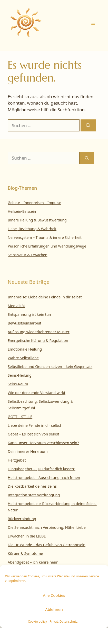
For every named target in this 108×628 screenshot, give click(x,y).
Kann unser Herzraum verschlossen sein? (43, 442)
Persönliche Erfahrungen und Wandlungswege (47, 246)
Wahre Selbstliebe (23, 357)
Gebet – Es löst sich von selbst (33, 434)
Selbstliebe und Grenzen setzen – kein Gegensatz (50, 366)
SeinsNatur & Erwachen (27, 254)
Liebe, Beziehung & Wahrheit (32, 228)
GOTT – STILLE (20, 416)
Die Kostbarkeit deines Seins (32, 486)
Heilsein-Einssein (22, 211)
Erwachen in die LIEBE (27, 536)
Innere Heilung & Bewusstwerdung (37, 220)
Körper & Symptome (25, 553)
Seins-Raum (18, 384)
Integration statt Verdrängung (34, 494)
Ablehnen (54, 609)
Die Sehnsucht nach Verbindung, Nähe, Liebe (47, 527)
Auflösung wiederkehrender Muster (39, 331)
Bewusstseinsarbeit (24, 323)
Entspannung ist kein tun (29, 314)
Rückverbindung (22, 518)
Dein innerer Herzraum (28, 451)
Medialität (16, 305)
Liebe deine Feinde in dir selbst (34, 425)
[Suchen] (88, 125)
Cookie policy (37, 621)
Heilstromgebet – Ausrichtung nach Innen (44, 477)
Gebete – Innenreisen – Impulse (34, 202)
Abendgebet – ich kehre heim (33, 562)
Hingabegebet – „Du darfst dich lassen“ (41, 468)
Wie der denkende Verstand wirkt (36, 392)
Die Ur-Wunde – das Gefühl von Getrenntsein (46, 544)
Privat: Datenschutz (63, 621)
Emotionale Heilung (25, 349)
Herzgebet (17, 460)
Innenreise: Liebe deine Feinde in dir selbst (45, 297)
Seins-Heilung (20, 375)
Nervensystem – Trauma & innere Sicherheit (45, 237)
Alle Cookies (54, 595)
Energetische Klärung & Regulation (38, 340)
